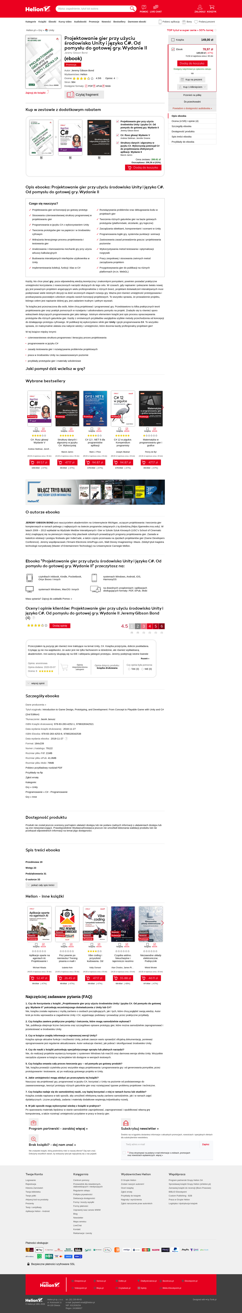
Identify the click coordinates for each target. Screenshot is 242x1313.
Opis (179, 115)
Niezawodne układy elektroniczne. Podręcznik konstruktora (150, 959)
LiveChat (77, 1225)
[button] (162, 407)
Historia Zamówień (34, 1188)
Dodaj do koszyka (192, 63)
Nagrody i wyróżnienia (131, 1199)
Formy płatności (80, 1206)
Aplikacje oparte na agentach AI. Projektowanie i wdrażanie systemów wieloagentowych (39, 961)
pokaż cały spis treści (42, 885)
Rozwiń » (145, 658)
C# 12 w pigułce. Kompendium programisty (123, 442)
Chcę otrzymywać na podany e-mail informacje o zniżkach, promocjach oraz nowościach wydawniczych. (156, 1153)
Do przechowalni (192, 101)
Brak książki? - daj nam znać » (52, 1145)
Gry (27, 787)
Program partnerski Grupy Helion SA (186, 1180)
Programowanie (34, 792)
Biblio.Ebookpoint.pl (172, 1288)
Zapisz (205, 1144)
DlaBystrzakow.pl (149, 1281)
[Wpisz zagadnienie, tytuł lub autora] (92, 8)
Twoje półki (31, 1195)
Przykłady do (183, 141)
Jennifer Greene (143, 138)
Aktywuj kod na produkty (37, 1199)
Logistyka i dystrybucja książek (183, 1203)
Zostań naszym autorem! (132, 1184)
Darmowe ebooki (137, 21)
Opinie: (110, 78)
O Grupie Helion (128, 1180)
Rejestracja (31, 1184)
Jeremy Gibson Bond (82, 70)
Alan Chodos (117, 967)
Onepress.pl (80, 1281)
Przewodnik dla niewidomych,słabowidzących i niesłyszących (88, 1185)
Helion (83, 74)
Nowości (106, 21)
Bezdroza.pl (168, 1281)
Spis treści (182, 136)
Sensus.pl (101, 1281)
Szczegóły (181, 126)
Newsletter (78, 1217)
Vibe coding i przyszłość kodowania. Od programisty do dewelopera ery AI (95, 961)
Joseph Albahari (123, 452)
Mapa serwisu (79, 1221)
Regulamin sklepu (81, 1190)
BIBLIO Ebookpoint (178, 1192)
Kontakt (76, 1229)
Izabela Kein (67, 967)
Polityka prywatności (82, 1194)
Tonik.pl (213, 1299)
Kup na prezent (194, 79)
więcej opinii (37, 683)
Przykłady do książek (131, 1195)
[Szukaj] (132, 8)
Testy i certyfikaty (34, 1207)
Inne (34, 796)
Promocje (94, 21)
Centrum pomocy (81, 1180)
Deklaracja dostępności (84, 1198)
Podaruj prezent (207, 21)
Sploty (144, 1288)
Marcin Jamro (126, 155)
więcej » (159, 1155)
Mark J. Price (95, 452)
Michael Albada (39, 967)
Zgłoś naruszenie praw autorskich (136, 1203)
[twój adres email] (160, 1144)
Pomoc (66, 598)
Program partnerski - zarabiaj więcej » (58, 1129)
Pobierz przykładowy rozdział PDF (44, 767)
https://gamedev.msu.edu (145, 526)
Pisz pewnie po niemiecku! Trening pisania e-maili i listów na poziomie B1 (67, 961)
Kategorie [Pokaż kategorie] (31, 21)
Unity (35, 787)
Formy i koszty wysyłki (83, 1202)
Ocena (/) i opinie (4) (185, 121)
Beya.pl (100, 1288)
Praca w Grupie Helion (179, 1199)
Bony (189, 21)
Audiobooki (80, 21)
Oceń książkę (127, 1188)
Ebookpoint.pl (191, 1281)
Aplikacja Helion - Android (38, 1211)
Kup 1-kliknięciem (192, 87)
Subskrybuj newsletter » (140, 1129)
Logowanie (31, 1180)
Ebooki (52, 21)
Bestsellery (119, 21)
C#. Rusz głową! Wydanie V (135, 135)
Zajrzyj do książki (35, 92)
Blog (75, 1214)
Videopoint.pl (81, 1288)
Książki (42, 21)
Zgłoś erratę (32, 777)
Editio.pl (122, 1281)
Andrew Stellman (128, 138)
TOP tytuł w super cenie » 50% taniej (190, 30)
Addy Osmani (95, 967)
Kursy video (65, 21)
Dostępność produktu (183, 131)
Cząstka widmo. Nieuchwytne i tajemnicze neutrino (122, 958)
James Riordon (130, 967)
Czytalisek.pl (124, 1288)
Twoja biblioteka (33, 1192)
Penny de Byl (151, 452)
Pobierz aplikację (171, 21)
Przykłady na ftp (34, 772)
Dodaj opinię (60, 625)
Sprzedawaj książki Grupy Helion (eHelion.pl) (190, 1184)
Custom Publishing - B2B (180, 1195)
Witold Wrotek (151, 967)
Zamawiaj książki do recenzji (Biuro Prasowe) (190, 1188)
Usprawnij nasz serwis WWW (87, 1210)
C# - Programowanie (56, 792)
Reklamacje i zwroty (82, 1233)
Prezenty (30, 1203)
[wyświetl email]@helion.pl (83, 1302)
